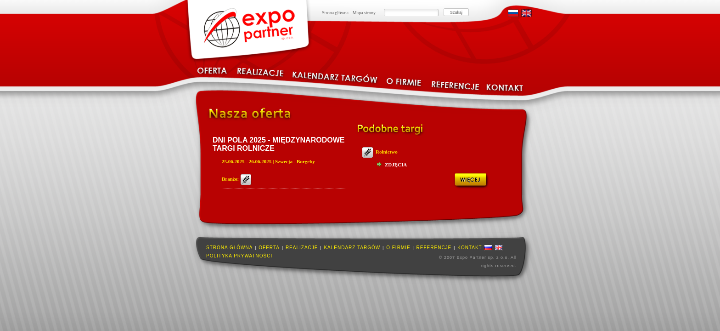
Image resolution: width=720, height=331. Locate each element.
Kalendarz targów (352, 247)
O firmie (398, 247)
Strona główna (335, 12)
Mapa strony (364, 12)
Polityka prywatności (239, 255)
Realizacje (302, 247)
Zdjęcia (396, 164)
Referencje (434, 247)
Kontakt (469, 247)
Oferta (269, 247)
